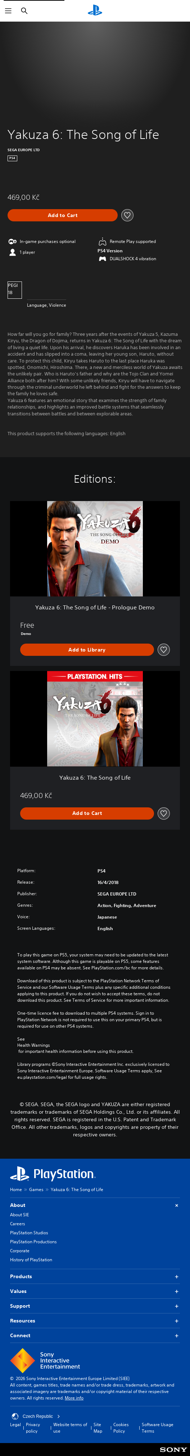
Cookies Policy (121, 1427)
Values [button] (95, 1291)
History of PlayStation (31, 1260)
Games (36, 1189)
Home (16, 1189)
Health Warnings (33, 1045)
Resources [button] (95, 1320)
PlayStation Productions (33, 1242)
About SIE (19, 1215)
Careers (17, 1224)
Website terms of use (70, 1427)
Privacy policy (33, 1427)
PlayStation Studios (29, 1233)
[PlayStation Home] (95, 11)
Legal (15, 1424)
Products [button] (95, 1276)
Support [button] (95, 1306)
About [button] (95, 1205)
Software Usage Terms (157, 1427)
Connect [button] (95, 1335)
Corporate (20, 1251)
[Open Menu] (8, 11)
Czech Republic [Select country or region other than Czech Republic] (36, 1416)
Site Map (98, 1427)
